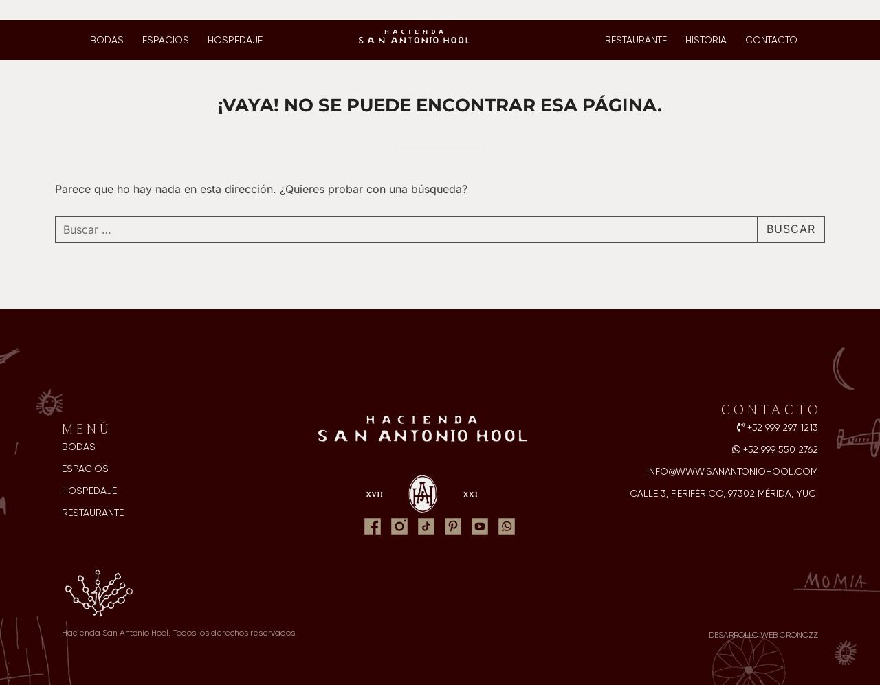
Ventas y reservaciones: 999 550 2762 (103, 9)
